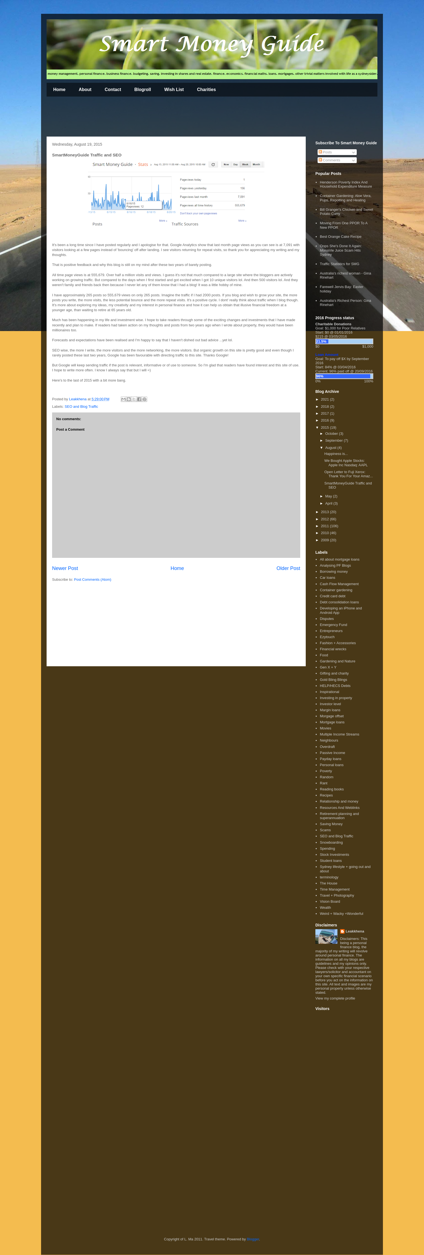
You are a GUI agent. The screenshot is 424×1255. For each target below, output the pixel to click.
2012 (325, 519)
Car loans (327, 577)
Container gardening (336, 590)
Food (324, 655)
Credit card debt (332, 596)
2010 (325, 533)
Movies (325, 728)
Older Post (288, 568)
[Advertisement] (147, 117)
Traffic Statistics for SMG (339, 264)
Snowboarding (331, 842)
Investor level (330, 704)
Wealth (325, 907)
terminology (329, 877)
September (334, 440)
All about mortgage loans (339, 559)
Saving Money (331, 824)
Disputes (327, 619)
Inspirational (329, 692)
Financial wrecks (333, 649)
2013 (325, 512)
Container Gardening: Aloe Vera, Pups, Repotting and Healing (345, 198)
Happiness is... (336, 454)
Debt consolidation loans (339, 602)
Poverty (326, 771)
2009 (325, 540)
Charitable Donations (333, 324)
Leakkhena (355, 931)
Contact (113, 89)
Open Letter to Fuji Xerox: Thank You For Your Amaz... (348, 474)
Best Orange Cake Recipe (340, 237)
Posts (325, 152)
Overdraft (327, 747)
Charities (206, 89)
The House (328, 883)
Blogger (253, 1239)
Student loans (331, 861)
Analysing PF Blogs (335, 565)
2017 (325, 413)
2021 (325, 399)
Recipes (326, 795)
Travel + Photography (337, 895)
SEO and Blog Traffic (81, 406)
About (85, 89)
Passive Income (332, 753)
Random (326, 777)
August (331, 448)
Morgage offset (332, 716)
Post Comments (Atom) (92, 579)
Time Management (335, 889)
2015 (325, 427)
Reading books (332, 789)
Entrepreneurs (331, 631)
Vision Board (330, 901)
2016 (325, 420)
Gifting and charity (334, 673)
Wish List (174, 89)
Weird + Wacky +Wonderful (341, 914)
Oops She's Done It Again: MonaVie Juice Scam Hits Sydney (341, 250)
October (332, 433)
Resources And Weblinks (339, 808)
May (329, 496)
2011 (325, 526)
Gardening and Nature (337, 661)
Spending (327, 848)
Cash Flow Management (339, 584)
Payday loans (330, 759)
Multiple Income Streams (339, 734)
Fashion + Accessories (338, 643)
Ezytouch (327, 637)
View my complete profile (335, 998)
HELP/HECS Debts (335, 686)
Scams (325, 830)
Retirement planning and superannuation (339, 816)
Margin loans (330, 710)
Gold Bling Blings (333, 680)
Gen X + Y (328, 667)
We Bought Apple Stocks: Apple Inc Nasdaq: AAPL (345, 463)
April (329, 503)
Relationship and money (339, 801)
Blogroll (142, 89)
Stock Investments (334, 854)
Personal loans (332, 765)
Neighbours (329, 740)
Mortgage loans (332, 722)
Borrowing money (334, 571)
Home (59, 89)
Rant (323, 783)
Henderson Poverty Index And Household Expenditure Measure (346, 184)
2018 (325, 406)
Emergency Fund (333, 625)
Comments (329, 160)
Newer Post (65, 568)
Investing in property (336, 698)
